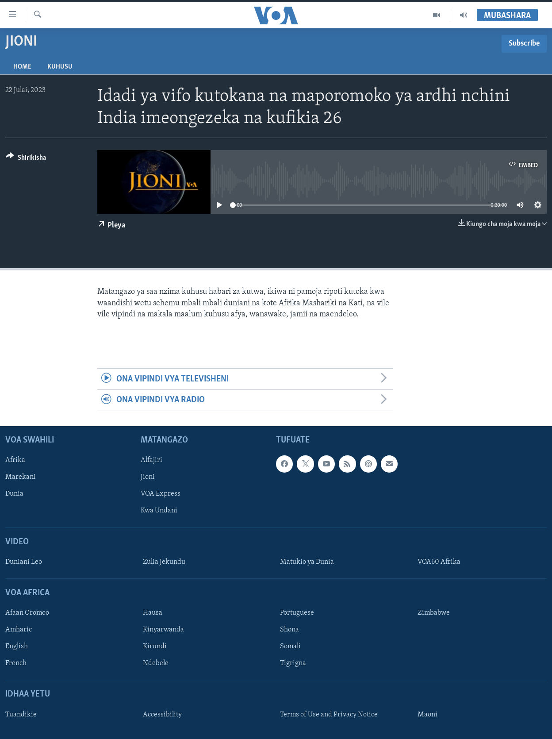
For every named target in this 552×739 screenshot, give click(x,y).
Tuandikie (21, 714)
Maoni (427, 714)
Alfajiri (151, 460)
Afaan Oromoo (27, 612)
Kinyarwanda (163, 629)
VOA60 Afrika (439, 562)
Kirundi (155, 646)
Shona (289, 629)
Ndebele (156, 663)
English (16, 646)
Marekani (20, 477)
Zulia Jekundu (164, 562)
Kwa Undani (159, 510)
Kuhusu (60, 66)
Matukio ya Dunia (307, 562)
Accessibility (162, 714)
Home (22, 66)
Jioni (148, 477)
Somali (290, 646)
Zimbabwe (434, 612)
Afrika (15, 460)
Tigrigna (293, 663)
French (16, 663)
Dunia (14, 493)
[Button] (26, 159)
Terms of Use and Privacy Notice (329, 714)
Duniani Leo (23, 562)
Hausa (152, 612)
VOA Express (160, 493)
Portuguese (297, 612)
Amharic (18, 629)
